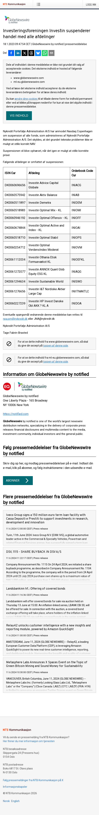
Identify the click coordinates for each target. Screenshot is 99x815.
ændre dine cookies (26, 98)
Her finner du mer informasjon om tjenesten (29, 741)
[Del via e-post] (51, 53)
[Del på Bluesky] (38, 53)
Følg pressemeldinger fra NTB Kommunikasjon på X (33, 780)
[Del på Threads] (31, 53)
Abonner (18, 480)
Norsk (6, 801)
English (15, 801)
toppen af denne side (55, 345)
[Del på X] (25, 53)
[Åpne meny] (39, 4)
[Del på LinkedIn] (18, 53)
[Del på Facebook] (11, 53)
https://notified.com (16, 414)
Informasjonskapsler (15, 786)
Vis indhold (19, 115)
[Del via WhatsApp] (45, 53)
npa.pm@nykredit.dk (15, 318)
